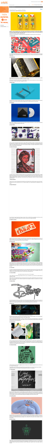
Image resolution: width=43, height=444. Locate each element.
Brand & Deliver (33, 285)
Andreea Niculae (12, 334)
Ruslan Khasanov (20, 186)
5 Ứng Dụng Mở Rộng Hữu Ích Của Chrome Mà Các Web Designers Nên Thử (18, 428)
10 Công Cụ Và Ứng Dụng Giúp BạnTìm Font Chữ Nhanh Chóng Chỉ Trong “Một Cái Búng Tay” (20, 433)
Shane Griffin (25, 142)
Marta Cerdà (22, 100)
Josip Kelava (23, 361)
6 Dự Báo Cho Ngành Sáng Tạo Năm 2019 (14, 436)
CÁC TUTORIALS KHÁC (12, 426)
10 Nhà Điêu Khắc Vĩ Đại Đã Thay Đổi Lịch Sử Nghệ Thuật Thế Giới (17, 431)
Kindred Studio (30, 174)
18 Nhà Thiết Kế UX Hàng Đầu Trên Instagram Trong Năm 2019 (16, 432)
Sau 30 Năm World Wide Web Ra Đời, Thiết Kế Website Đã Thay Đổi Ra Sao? (18, 435)
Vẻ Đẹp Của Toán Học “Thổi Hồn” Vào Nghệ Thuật (15, 429)
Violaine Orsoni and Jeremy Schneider (15, 207)
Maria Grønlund (22, 181)
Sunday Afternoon (37, 144)
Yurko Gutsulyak (12, 416)
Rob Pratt (21, 285)
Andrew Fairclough (34, 174)
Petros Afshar (11, 409)
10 (40, 437)
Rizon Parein (18, 269)
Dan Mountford (17, 384)
